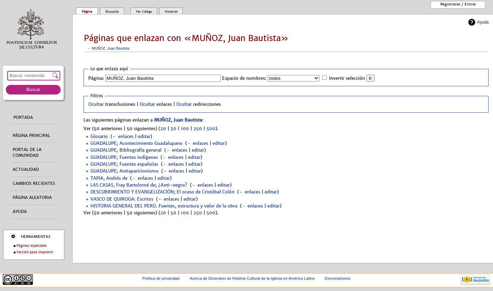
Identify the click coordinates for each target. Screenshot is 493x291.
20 (163, 128)
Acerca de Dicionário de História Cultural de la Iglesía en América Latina (252, 278)
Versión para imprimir (34, 252)
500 (210, 128)
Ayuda (483, 22)
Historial (171, 12)
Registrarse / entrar (458, 4)
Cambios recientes (34, 183)
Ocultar (96, 104)
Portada (23, 117)
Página (87, 12)
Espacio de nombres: (244, 78)
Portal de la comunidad (27, 152)
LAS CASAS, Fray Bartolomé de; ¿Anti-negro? (138, 185)
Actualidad (26, 169)
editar (144, 136)
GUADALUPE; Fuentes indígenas (124, 157)
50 (173, 128)
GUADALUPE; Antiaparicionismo (124, 171)
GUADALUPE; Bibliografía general (126, 150)
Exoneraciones (338, 278)
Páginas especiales (31, 245)
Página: (96, 78)
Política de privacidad (161, 278)
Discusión (112, 12)
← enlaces (123, 136)
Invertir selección (347, 78)
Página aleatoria (32, 197)
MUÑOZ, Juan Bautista (110, 48)
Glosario (99, 136)
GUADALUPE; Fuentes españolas (124, 164)
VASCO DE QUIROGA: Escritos (121, 199)
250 (197, 128)
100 (185, 128)
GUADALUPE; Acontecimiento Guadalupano (136, 143)
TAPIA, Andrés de (108, 178)
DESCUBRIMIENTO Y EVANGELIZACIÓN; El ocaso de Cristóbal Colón (162, 192)
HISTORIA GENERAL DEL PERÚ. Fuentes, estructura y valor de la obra (163, 206)
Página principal (31, 135)
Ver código (144, 12)
